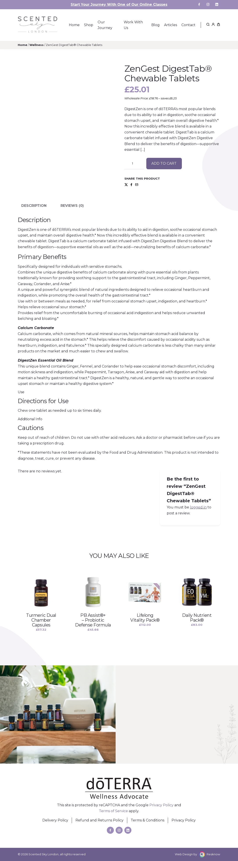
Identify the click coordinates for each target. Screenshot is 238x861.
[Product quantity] (134, 163)
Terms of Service (113, 811)
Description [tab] (34, 206)
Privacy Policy (161, 805)
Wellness (36, 45)
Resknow (213, 854)
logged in (198, 507)
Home (22, 45)
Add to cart (164, 163)
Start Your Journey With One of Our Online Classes (119, 4)
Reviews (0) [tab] (72, 206)
